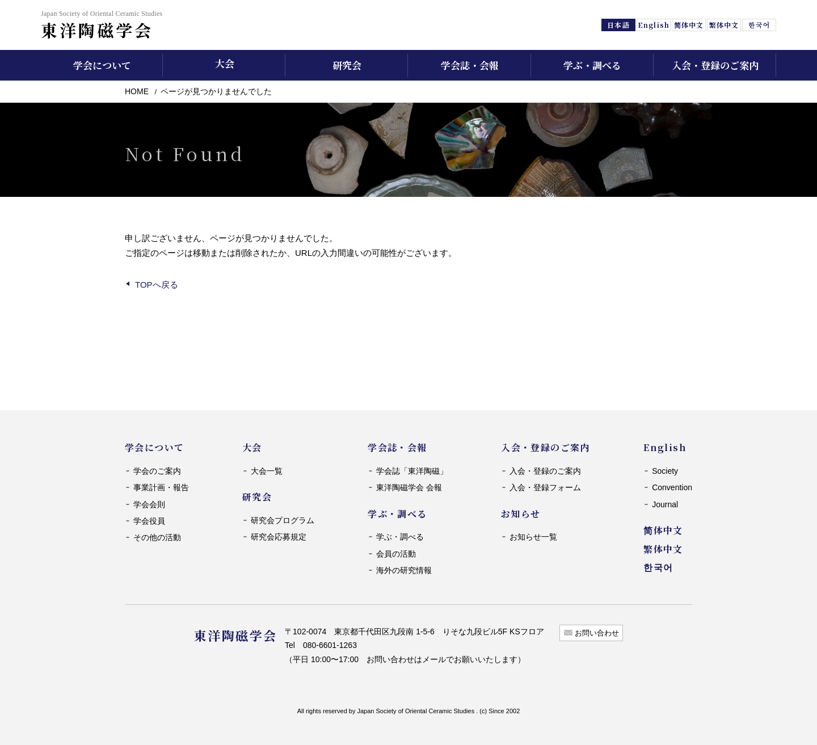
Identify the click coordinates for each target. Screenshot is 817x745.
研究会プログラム (282, 520)
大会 (224, 63)
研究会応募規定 (278, 536)
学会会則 (149, 504)
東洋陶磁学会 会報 (409, 487)
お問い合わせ (597, 633)
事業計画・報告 (161, 487)
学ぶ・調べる (400, 536)
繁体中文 (724, 25)
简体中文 (689, 25)
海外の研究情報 (404, 570)
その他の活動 (157, 537)
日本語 (618, 25)
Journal (665, 504)
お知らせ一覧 (533, 536)
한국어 (759, 25)
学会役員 (149, 520)
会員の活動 (396, 553)
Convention (672, 487)
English (653, 25)
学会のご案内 (157, 470)
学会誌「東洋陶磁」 (412, 470)
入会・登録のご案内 (545, 470)
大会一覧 (267, 470)
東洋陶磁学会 (101, 25)
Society (665, 470)
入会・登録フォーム (545, 487)
